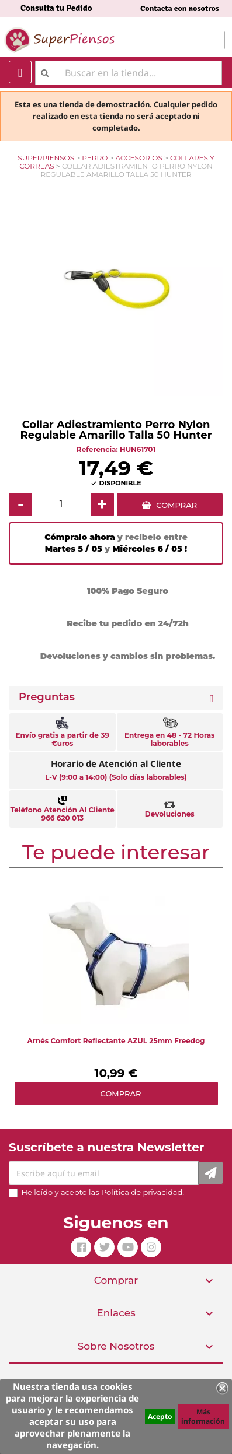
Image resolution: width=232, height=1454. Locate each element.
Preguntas (47, 697)
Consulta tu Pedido (56, 8)
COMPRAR (176, 505)
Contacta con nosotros (179, 8)
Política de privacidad (141, 1192)
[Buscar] (128, 73)
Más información (203, 1416)
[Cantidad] (61, 504)
